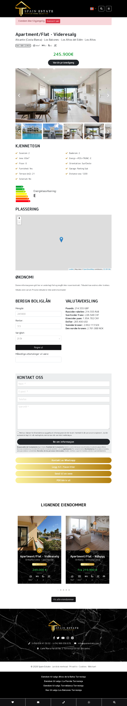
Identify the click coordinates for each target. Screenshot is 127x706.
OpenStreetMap (88, 269)
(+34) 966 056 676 (62, 643)
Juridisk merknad (60, 666)
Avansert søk (53, 21)
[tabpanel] (39, 551)
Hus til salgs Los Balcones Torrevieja (64, 690)
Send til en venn (63, 473)
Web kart (92, 666)
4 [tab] (66, 590)
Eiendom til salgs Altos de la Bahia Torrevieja (63, 676)
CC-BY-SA (106, 269)
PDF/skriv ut (63, 480)
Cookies (82, 666)
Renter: (19, 320)
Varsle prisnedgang (63, 62)
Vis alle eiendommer (63, 599)
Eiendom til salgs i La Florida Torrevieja (63, 681)
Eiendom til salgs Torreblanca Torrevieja (63, 685)
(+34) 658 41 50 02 (41, 643)
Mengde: (19, 308)
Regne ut (38, 347)
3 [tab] (63, 590)
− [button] (19, 223)
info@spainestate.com (88, 643)
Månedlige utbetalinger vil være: (32, 354)
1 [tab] (58, 590)
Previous (18, 95)
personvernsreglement (94, 433)
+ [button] (19, 218)
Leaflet (71, 269)
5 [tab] (69, 590)
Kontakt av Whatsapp (63, 460)
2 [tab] (60, 590)
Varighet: (20, 332)
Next (108, 95)
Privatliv (73, 666)
